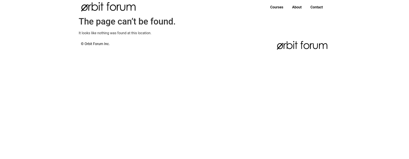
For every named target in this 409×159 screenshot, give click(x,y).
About (297, 7)
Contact (317, 7)
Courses (276, 7)
